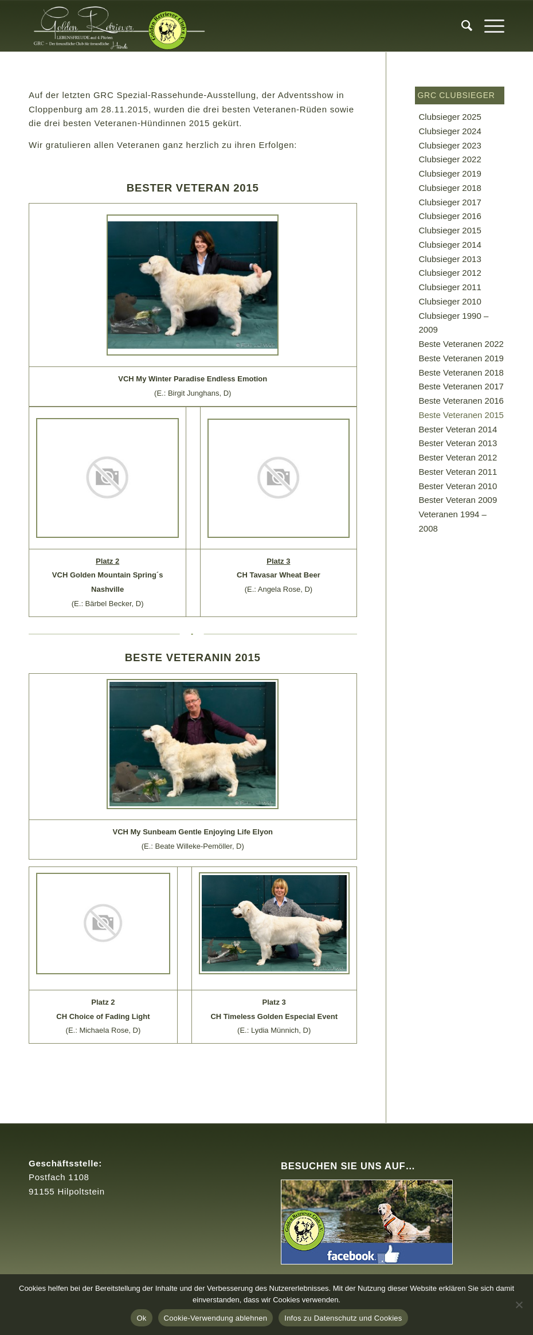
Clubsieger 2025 (450, 117)
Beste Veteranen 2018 (461, 372)
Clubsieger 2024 (450, 131)
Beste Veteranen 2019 (461, 358)
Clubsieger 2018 (450, 188)
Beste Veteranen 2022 (461, 344)
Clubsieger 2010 (450, 301)
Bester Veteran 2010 (458, 486)
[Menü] (488, 26)
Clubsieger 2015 (450, 230)
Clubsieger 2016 (450, 216)
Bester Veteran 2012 (458, 457)
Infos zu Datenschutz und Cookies (343, 1318)
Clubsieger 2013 (450, 259)
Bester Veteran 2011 (458, 472)
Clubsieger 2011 (450, 287)
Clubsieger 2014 (450, 244)
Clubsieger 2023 (450, 145)
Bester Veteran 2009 (458, 500)
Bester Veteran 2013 (458, 443)
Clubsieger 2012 (450, 273)
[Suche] (461, 26)
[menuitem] (461, 26)
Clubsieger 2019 (450, 173)
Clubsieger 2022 (450, 159)
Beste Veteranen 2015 (461, 415)
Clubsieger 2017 (450, 202)
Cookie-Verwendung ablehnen (216, 1318)
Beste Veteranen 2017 (461, 386)
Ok (141, 1318)
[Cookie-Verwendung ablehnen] (518, 1304)
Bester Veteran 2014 (458, 429)
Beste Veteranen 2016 (461, 400)
